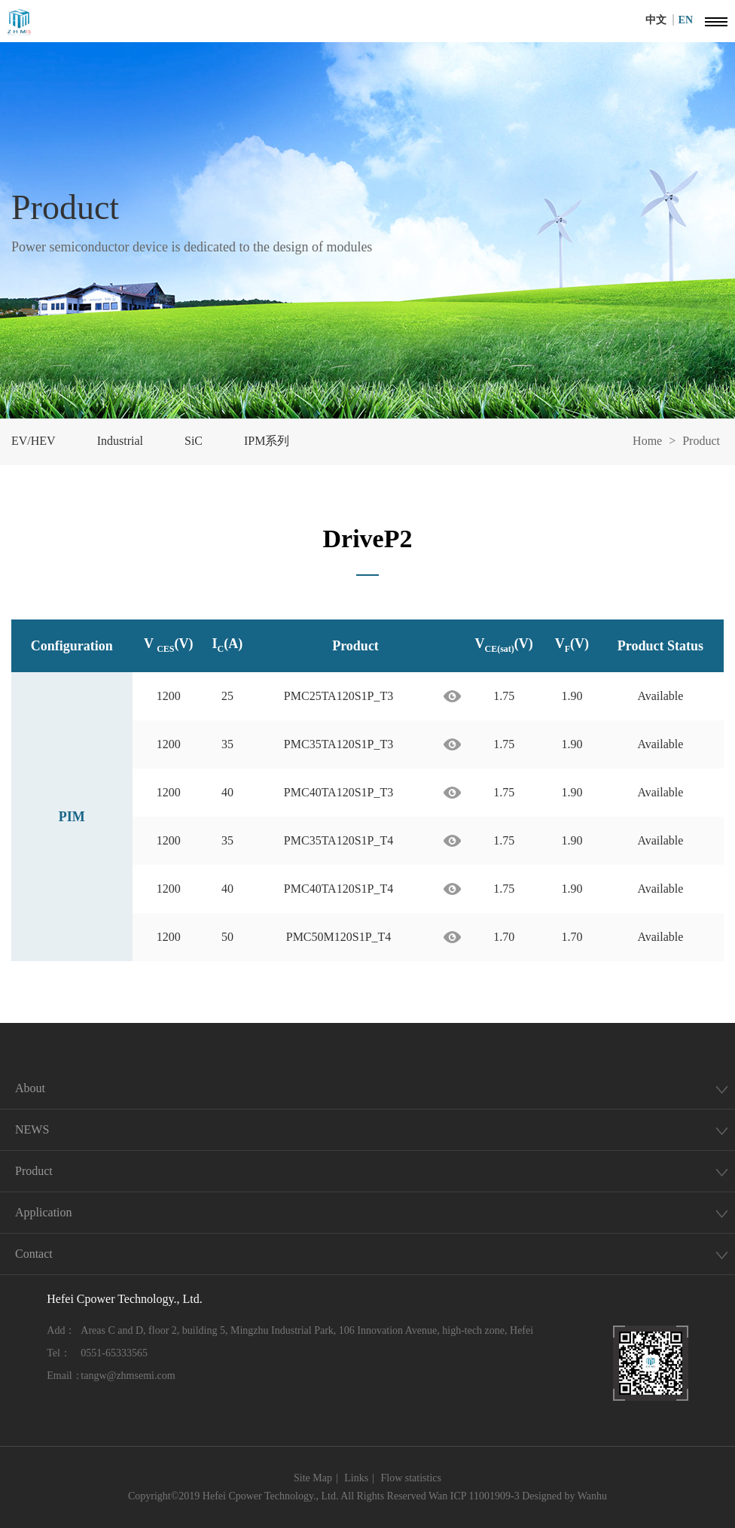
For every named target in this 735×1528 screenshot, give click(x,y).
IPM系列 (266, 440)
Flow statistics (410, 1478)
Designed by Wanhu (564, 1496)
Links (356, 1478)
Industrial (120, 440)
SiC (194, 440)
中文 (659, 20)
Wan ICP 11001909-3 (474, 1496)
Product (701, 440)
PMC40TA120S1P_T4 (338, 888)
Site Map (313, 1478)
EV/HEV (33, 440)
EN (686, 20)
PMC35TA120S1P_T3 (338, 744)
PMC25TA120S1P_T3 (338, 695)
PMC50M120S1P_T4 (339, 936)
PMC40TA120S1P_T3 (338, 792)
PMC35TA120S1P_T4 (338, 840)
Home (647, 440)
